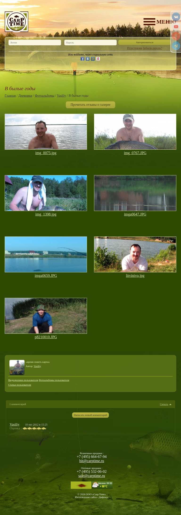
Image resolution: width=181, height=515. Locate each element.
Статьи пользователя (19, 384)
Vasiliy (61, 95)
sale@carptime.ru (91, 476)
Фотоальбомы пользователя (54, 380)
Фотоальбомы (44, 95)
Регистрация (134, 48)
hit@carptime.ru (91, 461)
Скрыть (164, 404)
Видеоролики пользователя (23, 380)
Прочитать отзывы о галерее (90, 104)
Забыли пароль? (152, 48)
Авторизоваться (144, 42)
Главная (10, 95)
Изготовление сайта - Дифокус (91, 497)
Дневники (25, 95)
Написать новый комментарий (90, 415)
